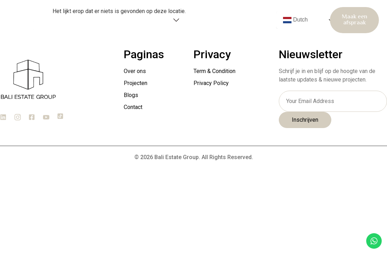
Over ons (114, 20)
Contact (252, 20)
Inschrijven (305, 120)
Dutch (295, 20)
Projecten (162, 20)
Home (78, 20)
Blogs (211, 20)
